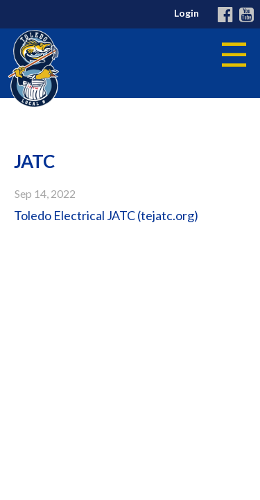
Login (186, 13)
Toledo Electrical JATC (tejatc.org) (106, 215)
